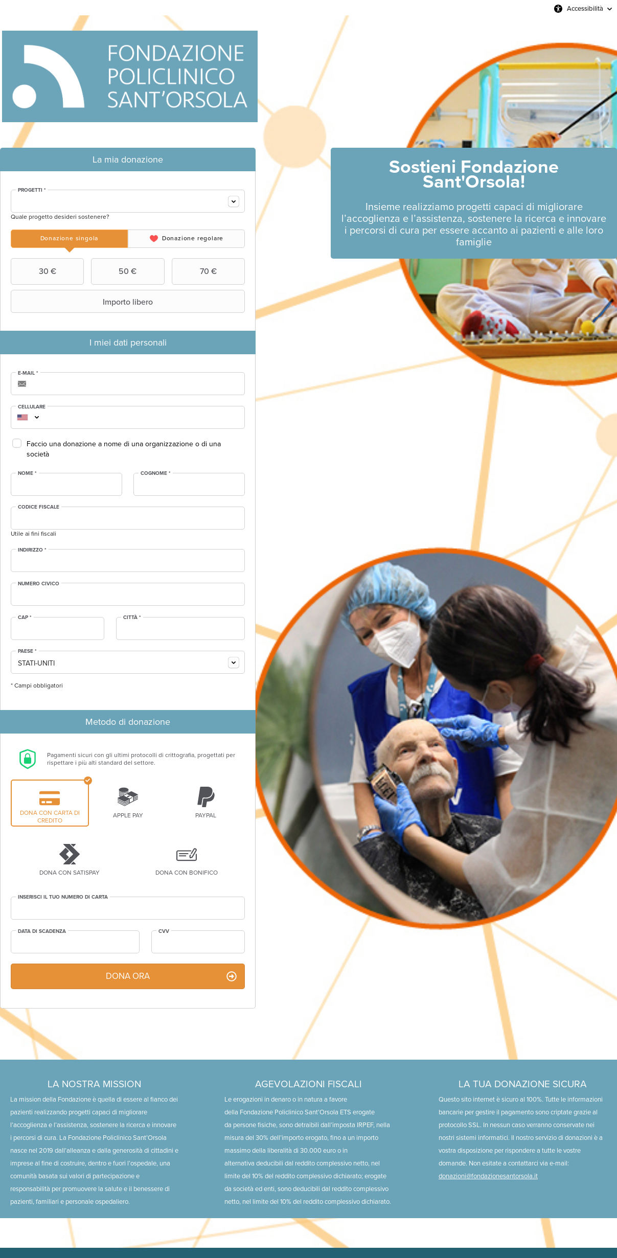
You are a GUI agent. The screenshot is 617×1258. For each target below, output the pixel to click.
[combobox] (128, 201)
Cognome (156, 473)
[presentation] (69, 238)
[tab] (69, 239)
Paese (27, 651)
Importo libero (83, 301)
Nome (27, 473)
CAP (25, 617)
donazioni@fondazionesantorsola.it (488, 1176)
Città (132, 617)
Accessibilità (585, 8)
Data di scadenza (42, 931)
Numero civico (38, 584)
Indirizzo (32, 550)
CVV (163, 931)
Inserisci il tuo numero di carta (63, 897)
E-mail (28, 373)
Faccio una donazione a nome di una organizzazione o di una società (124, 449)
